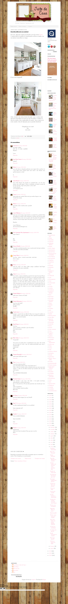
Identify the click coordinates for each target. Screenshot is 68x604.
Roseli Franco (16, 324)
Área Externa (52, 256)
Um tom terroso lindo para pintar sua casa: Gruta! (52, 60)
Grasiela (15, 414)
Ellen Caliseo (16, 337)
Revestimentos (52, 378)
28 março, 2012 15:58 (34, 232)
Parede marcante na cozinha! (53, 534)
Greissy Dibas (16, 255)
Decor (50, 294)
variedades (51, 389)
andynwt (34, 579)
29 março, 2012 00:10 (27, 354)
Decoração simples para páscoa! (53, 480)
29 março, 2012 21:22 (21, 403)
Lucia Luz (15, 145)
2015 (50, 419)
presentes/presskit (52, 363)
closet (50, 281)
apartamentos (52, 250)
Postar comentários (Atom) (20, 461)
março (52, 446)
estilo (50, 310)
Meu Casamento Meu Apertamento (21, 232)
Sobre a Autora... (22, 26)
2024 (50, 399)
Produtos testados (52, 365)
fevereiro (52, 546)
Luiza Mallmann (17, 213)
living (50, 331)
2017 (50, 414)
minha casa (51, 344)
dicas (50, 306)
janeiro (52, 548)
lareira (50, 325)
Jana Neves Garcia (17, 159)
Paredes (50, 355)
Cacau (14, 194)
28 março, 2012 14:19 (22, 145)
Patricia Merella (16, 246)
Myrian (14, 427)
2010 (50, 553)
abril (51, 444)
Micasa (41, 34)
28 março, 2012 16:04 (25, 246)
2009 (50, 555)
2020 (50, 408)
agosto (52, 435)
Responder (15, 155)
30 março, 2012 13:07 (21, 414)
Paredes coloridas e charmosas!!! (53, 496)
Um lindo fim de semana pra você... (53, 476)
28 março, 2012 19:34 (20, 274)
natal (50, 349)
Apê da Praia (52, 251)
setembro (52, 433)
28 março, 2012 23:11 (23, 324)
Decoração (51, 298)
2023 (50, 401)
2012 (50, 425)
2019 (50, 410)
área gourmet (52, 258)
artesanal (51, 265)
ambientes (51, 241)
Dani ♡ (14, 403)
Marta (14, 203)
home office (51, 317)
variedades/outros (53, 390)
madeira (51, 335)
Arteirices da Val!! (55, 125)
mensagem (51, 339)
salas (50, 381)
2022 (50, 404)
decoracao (51, 296)
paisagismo (51, 353)
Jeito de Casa (16, 568)
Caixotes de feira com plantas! (52, 485)
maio (51, 442)
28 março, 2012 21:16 (25, 293)
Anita (14, 274)
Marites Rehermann (17, 301)
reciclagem (51, 373)
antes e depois (52, 248)
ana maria (15, 570)
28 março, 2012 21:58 (24, 312)
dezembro (52, 427)
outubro (52, 431)
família (50, 313)
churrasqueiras (52, 279)
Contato (30, 26)
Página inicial (14, 26)
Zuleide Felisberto (17, 293)
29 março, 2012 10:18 (22, 395)
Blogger (44, 579)
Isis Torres (15, 395)
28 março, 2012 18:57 (21, 264)
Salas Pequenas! (54, 228)
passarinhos (51, 356)
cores (50, 284)
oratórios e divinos (53, 351)
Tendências (51, 385)
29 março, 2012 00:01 (24, 337)
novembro (52, 429)
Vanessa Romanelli (17, 354)
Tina (14, 362)
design (50, 303)
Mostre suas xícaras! (55, 146)
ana (14, 572)
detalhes (50, 304)
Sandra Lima (16, 312)
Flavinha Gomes (16, 378)
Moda (50, 346)
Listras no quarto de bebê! (52, 542)
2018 (50, 412)
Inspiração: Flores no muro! (52, 509)
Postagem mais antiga (40, 458)
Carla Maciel (16, 180)
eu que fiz (51, 312)
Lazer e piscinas (52, 329)
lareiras (50, 327)
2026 (50, 395)
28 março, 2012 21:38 (27, 301)
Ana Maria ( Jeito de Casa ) (19, 565)
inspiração (51, 324)
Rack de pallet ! (53, 513)
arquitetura (51, 262)
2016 (50, 416)
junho (51, 440)
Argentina (51, 260)
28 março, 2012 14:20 (26, 159)
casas (50, 277)
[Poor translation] (3, 588)
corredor (50, 286)
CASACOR (51, 275)
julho (51, 438)
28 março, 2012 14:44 (21, 167)
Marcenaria (51, 337)
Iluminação (51, 322)
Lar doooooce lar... (55, 119)
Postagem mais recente (16, 458)
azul (50, 269)
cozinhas (17, 138)
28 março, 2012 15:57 (25, 213)
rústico (50, 380)
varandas (51, 387)
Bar (49, 273)
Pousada (50, 361)
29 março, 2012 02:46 (25, 378)
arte (50, 263)
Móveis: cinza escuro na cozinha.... (53, 516)
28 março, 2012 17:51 (23, 255)
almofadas (51, 239)
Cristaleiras (51, 289)
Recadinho (51, 371)
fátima (14, 167)
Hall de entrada (52, 315)
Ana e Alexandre (54, 114)
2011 (50, 551)
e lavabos (51, 308)
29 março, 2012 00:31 (20, 362)
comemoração (52, 282)
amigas (50, 246)
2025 (50, 397)
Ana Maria (15, 566)
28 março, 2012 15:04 (24, 180)
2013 (50, 423)
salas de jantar (52, 383)
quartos (50, 369)
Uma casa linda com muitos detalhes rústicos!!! (52, 522)
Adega (50, 238)
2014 (50, 421)
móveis (50, 347)
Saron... (14, 264)
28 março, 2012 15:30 (21, 203)
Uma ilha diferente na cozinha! (53, 459)
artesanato (51, 267)
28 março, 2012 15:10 (21, 194)
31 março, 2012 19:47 (21, 427)
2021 (50, 406)
